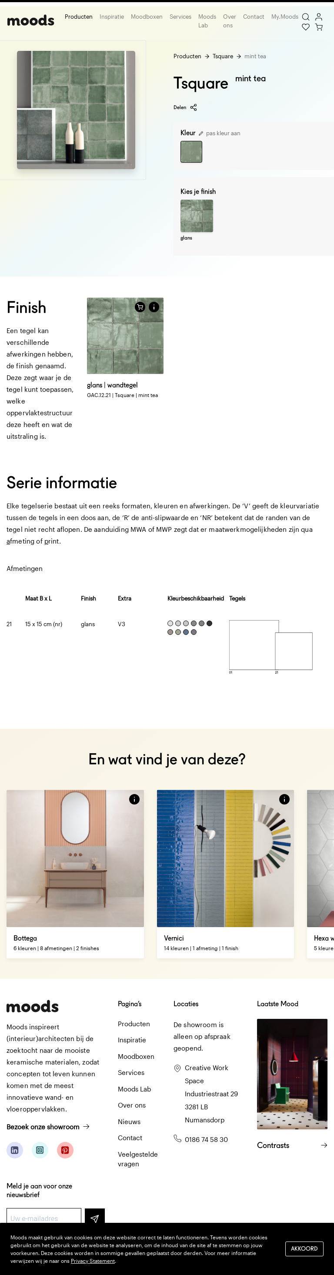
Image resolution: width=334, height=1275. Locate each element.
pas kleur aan (219, 133)
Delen (185, 107)
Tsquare (223, 56)
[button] (154, 307)
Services (179, 16)
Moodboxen (146, 16)
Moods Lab (206, 21)
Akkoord (304, 1248)
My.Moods (284, 16)
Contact (253, 16)
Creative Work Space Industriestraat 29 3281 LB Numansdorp (211, 1094)
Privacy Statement (93, 1261)
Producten (78, 16)
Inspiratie (111, 16)
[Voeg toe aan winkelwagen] (140, 307)
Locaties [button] (186, 1004)
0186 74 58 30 (206, 1139)
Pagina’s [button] (129, 1004)
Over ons (228, 21)
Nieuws (129, 1121)
